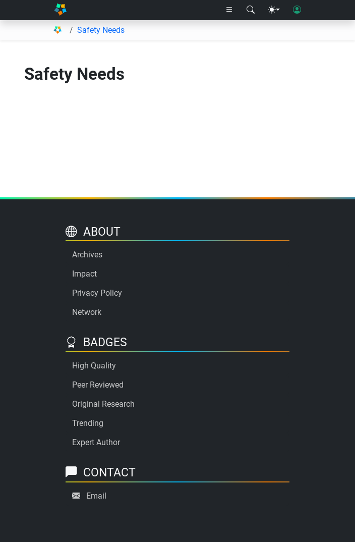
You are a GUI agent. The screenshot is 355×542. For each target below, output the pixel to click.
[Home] (60, 10)
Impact (84, 274)
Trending (87, 423)
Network (86, 312)
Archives (87, 254)
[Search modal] (250, 10)
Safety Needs (101, 30)
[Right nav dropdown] (229, 10)
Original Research (103, 404)
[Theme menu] (273, 10)
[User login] (297, 10)
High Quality (94, 365)
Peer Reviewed (98, 385)
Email (96, 496)
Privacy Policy (97, 293)
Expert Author (96, 442)
